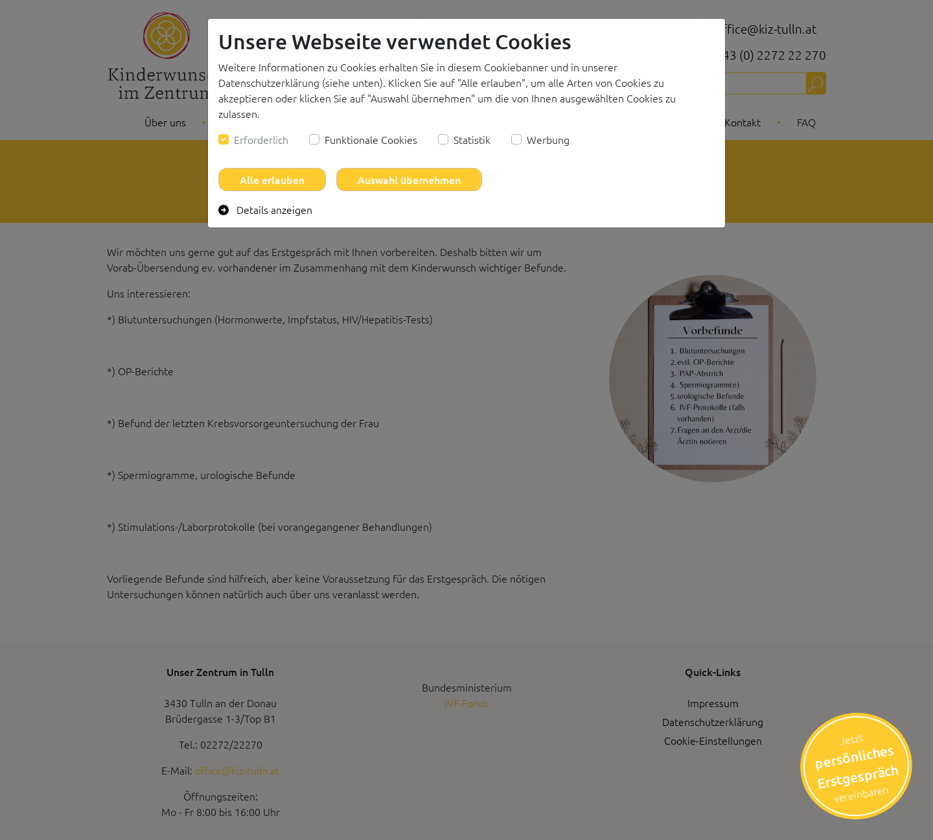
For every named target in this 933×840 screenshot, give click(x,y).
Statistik (472, 139)
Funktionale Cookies (371, 139)
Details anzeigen (265, 209)
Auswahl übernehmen (409, 179)
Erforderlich (261, 139)
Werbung (548, 139)
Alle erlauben (272, 179)
